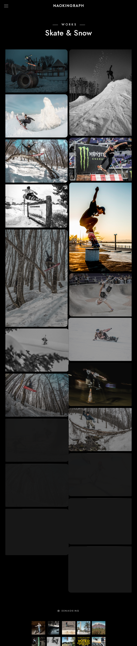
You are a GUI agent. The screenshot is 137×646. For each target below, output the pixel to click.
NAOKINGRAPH (68, 5)
